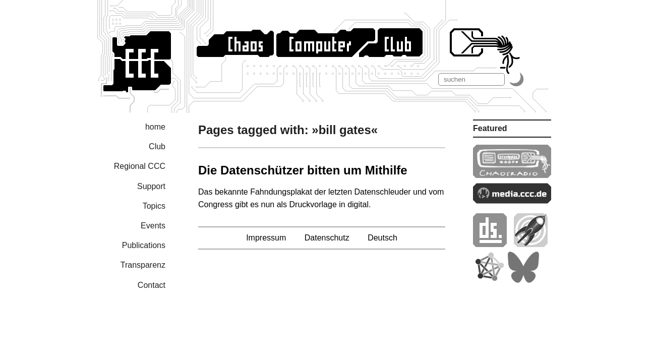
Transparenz (143, 265)
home (155, 127)
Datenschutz (327, 237)
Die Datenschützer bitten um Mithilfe (302, 170)
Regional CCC (139, 166)
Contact (151, 285)
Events (153, 225)
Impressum (266, 237)
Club (157, 146)
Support (151, 186)
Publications (143, 245)
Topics (154, 206)
